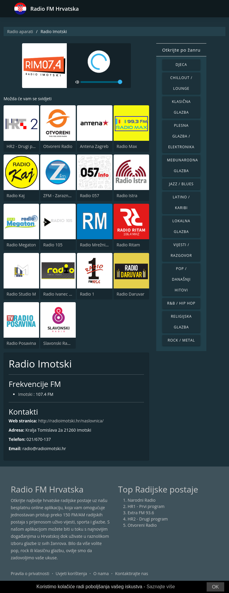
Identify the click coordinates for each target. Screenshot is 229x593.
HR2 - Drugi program (27, 146)
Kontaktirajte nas (131, 573)
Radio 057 (89, 195)
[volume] (101, 82)
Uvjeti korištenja (71, 573)
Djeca (181, 64)
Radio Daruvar (130, 294)
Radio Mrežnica (95, 245)
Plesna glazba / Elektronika (181, 136)
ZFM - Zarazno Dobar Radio (69, 195)
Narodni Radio (142, 500)
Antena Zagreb (94, 146)
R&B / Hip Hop (181, 303)
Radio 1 (87, 294)
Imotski (25, 394)
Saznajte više (160, 586)
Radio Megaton (21, 245)
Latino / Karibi (181, 202)
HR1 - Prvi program (146, 506)
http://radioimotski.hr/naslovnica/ (70, 421)
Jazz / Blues (181, 183)
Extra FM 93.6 (141, 512)
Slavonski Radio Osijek (64, 343)
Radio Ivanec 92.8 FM (63, 294)
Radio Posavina (21, 343)
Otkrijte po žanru (181, 50)
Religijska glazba (181, 322)
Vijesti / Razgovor (181, 250)
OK (215, 586)
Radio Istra (127, 195)
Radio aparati (20, 31)
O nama (101, 573)
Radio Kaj (15, 195)
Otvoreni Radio (57, 146)
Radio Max (127, 146)
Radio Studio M (21, 294)
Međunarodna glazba (182, 165)
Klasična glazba (181, 107)
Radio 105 (53, 245)
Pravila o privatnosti (30, 573)
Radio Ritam (128, 245)
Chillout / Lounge (181, 83)
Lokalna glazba (181, 226)
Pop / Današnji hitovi (181, 279)
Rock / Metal (181, 340)
